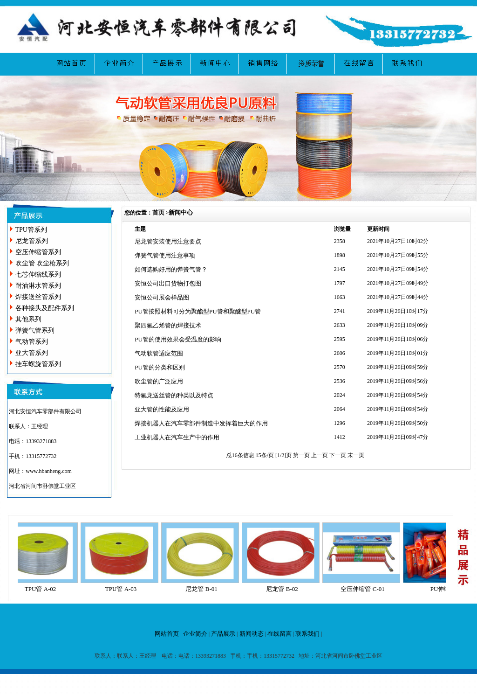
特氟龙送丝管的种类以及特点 (174, 395)
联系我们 (307, 633)
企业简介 (195, 633)
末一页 (356, 455)
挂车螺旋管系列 (38, 364)
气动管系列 (31, 341)
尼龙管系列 (31, 240)
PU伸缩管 (446, 588)
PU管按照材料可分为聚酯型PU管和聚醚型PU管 (198, 311)
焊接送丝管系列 (38, 296)
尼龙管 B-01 (203, 588)
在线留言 (279, 633)
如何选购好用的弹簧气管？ (171, 269)
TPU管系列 (31, 229)
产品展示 (223, 633)
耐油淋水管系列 (38, 285)
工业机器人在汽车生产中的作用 (177, 437)
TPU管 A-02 (43, 588)
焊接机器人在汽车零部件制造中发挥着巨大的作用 (201, 423)
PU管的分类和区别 (160, 367)
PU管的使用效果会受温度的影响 (178, 339)
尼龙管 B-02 (284, 588)
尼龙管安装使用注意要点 (168, 241)
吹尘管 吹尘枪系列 (42, 263)
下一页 (338, 455)
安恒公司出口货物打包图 (168, 283)
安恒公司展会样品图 (162, 297)
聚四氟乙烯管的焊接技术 (168, 325)
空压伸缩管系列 (38, 252)
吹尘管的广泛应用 (159, 381)
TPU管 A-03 (123, 588)
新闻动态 (251, 633)
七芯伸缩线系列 (38, 274)
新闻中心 (181, 212)
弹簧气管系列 (35, 330)
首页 (158, 212)
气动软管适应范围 (159, 353)
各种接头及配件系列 (44, 308)
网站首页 (167, 633)
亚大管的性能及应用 (162, 409)
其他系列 (28, 319)
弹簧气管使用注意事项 (165, 255)
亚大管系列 (31, 352)
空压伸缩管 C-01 (365, 588)
